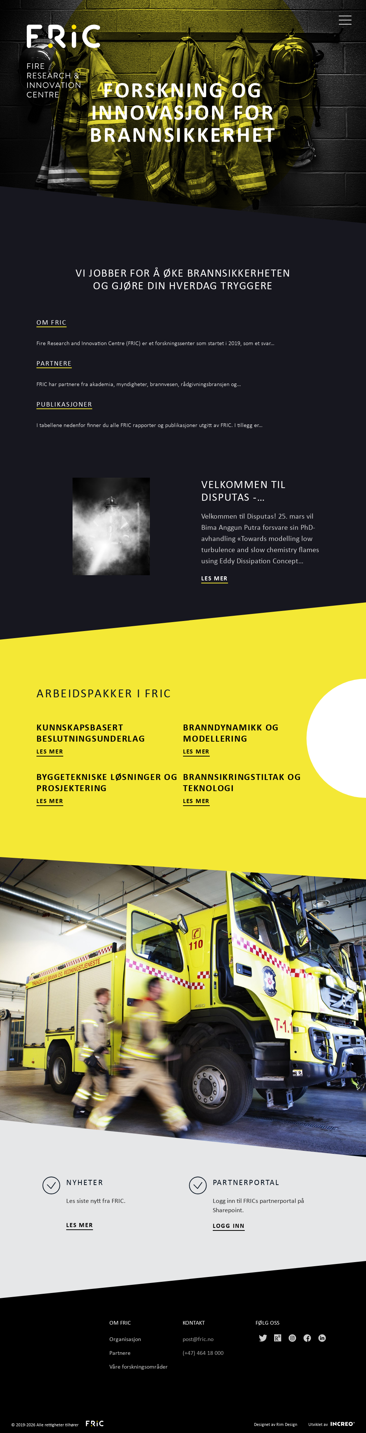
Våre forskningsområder (138, 1366)
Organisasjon (125, 1339)
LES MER (79, 1224)
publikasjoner (64, 403)
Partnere (53, 363)
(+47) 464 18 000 (204, 1352)
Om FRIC (51, 322)
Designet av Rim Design (275, 1424)
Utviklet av (318, 1424)
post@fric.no (198, 1339)
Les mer (214, 578)
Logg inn (229, 1225)
